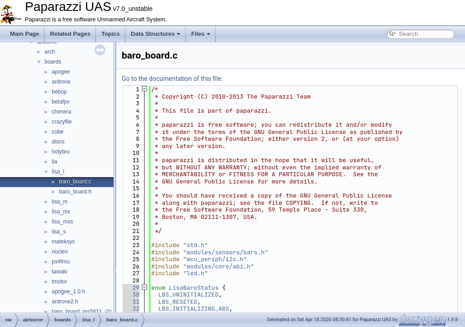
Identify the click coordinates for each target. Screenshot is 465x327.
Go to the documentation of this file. (172, 78)
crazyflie (62, 122)
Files (200, 33)
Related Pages (70, 33)
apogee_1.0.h (68, 291)
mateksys (63, 241)
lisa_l (58, 171)
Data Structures (155, 33)
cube (58, 132)
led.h (195, 273)
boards (53, 62)
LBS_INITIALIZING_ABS (193, 308)
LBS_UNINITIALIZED (188, 294)
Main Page (24, 33)
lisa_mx (61, 211)
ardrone (61, 82)
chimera (61, 112)
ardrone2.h (65, 301)
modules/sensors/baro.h (226, 252)
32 (130, 308)
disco (58, 142)
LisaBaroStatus (193, 288)
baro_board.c (75, 181)
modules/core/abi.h (218, 266)
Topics (110, 33)
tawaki (59, 271)
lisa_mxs (62, 221)
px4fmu (60, 261)
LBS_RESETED (178, 302)
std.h (195, 245)
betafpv (60, 102)
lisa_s (59, 231)
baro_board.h (75, 191)
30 (130, 294)
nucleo (60, 251)
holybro (60, 152)
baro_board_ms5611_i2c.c (84, 311)
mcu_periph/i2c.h (215, 259)
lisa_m (60, 201)
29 (130, 288)
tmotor (59, 281)
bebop (59, 92)
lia (54, 162)
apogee (61, 72)
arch (50, 52)
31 (130, 302)
